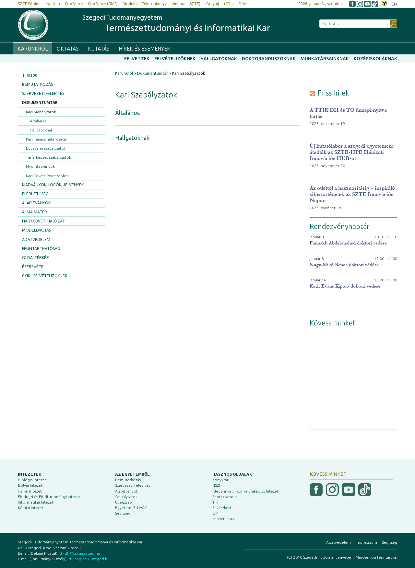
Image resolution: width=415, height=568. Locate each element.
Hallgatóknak (218, 58)
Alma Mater (34, 212)
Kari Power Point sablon (47, 176)
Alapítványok (36, 203)
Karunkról (33, 48)
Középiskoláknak (375, 58)
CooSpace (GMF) (103, 4)
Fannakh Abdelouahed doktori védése (348, 243)
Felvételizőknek (175, 58)
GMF (216, 513)
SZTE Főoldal (30, 4)
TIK (215, 502)
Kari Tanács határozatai (46, 139)
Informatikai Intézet (35, 502)
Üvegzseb (123, 502)
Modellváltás (36, 230)
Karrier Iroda (223, 519)
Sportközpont (224, 496)
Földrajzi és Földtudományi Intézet (49, 496)
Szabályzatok (126, 496)
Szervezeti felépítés (43, 93)
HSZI (216, 485)
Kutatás (99, 48)
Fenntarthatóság (41, 248)
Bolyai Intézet (30, 485)
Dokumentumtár (39, 102)
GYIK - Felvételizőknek (44, 276)
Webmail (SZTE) (186, 4)
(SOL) (229, 4)
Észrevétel (33, 267)
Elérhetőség (35, 194)
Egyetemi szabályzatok (46, 148)
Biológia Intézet (32, 480)
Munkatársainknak (325, 58)
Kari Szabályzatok (41, 112)
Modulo (130, 4)
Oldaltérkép (35, 258)
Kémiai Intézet (30, 508)
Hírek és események (144, 48)
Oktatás (68, 48)
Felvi (243, 4)
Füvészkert (221, 508)
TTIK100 (29, 75)
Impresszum (366, 542)
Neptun (53, 4)
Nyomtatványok (40, 166)
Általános (38, 121)
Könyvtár (220, 480)
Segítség (122, 513)
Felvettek (136, 58)
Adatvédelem (36, 239)
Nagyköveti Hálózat (43, 221)
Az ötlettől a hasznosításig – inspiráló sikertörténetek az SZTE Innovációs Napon (352, 194)
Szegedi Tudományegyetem (176, 24)
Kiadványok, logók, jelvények (53, 185)
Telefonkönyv (154, 4)
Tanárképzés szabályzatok (48, 157)
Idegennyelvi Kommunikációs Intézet (245, 491)
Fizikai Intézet (30, 491)
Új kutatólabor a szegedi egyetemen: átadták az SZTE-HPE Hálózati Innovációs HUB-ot (351, 152)
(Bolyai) (212, 4)
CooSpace (74, 4)
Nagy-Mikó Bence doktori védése (344, 264)
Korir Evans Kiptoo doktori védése (345, 286)
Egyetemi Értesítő (131, 508)
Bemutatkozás (37, 84)
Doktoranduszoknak (269, 58)
